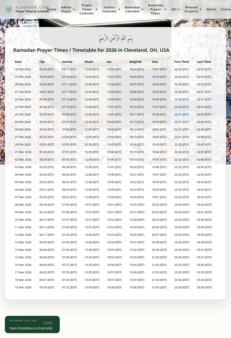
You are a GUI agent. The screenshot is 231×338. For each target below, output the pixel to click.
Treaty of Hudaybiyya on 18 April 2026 (30, 328)
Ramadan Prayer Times (157, 9)
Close (48, 322)
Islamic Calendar (111, 9)
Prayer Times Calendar (88, 9)
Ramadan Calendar (134, 9)
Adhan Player (68, 9)
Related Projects (193, 9)
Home (51, 9)
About (211, 9)
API (175, 9)
